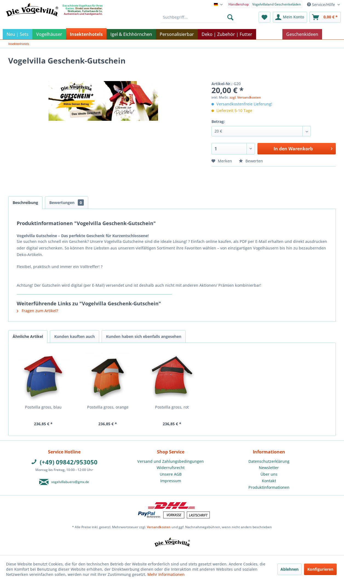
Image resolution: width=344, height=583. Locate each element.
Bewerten (251, 160)
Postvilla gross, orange (107, 407)
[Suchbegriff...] (198, 17)
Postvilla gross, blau (43, 407)
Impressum (170, 480)
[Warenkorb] (325, 17)
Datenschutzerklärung (268, 461)
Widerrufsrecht (171, 467)
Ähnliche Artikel (28, 336)
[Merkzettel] (264, 17)
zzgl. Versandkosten (245, 97)
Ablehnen (289, 569)
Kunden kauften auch (74, 336)
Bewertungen (66, 202)
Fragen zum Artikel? (37, 310)
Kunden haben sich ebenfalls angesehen (143, 336)
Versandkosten (159, 527)
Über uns (268, 474)
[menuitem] (239, 4)
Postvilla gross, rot (172, 407)
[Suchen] (230, 17)
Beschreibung (25, 202)
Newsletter (269, 467)
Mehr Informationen (166, 574)
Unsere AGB (171, 474)
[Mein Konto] (290, 17)
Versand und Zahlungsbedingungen (170, 461)
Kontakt (269, 480)
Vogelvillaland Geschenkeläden (276, 4)
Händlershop (238, 4)
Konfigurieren (320, 569)
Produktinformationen (268, 487)
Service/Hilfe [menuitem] (321, 4)
